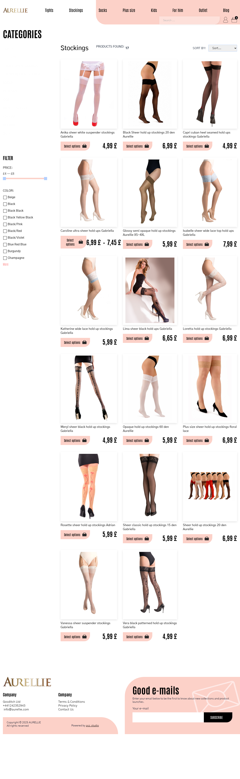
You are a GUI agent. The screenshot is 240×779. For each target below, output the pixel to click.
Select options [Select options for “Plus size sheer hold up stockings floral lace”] (197, 459)
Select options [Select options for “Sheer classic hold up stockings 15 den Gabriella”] (138, 563)
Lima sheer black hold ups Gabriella (147, 343)
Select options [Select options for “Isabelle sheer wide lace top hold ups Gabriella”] (197, 252)
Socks (103, 10)
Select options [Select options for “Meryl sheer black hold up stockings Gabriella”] (74, 459)
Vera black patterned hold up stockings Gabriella (150, 655)
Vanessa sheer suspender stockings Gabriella (83, 655)
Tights (49, 10)
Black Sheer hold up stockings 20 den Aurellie (151, 136)
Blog (226, 10)
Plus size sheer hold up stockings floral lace (204, 447)
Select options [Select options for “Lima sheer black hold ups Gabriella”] (138, 355)
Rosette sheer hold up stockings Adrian (88, 551)
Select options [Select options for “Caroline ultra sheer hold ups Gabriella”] (72, 254)
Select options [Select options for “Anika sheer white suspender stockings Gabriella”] (74, 148)
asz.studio (92, 760)
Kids (154, 10)
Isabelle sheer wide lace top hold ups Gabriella (208, 239)
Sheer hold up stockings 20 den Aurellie (207, 551)
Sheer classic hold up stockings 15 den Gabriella (148, 551)
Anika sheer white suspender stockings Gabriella (85, 136)
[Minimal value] (25, 179)
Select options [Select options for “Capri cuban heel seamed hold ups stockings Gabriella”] (197, 148)
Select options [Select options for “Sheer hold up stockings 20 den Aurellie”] (197, 563)
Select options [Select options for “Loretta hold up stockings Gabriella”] (197, 355)
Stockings (76, 10)
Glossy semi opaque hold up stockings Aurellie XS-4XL (149, 239)
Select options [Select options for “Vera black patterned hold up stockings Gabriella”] (138, 667)
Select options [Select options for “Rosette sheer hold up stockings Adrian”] (74, 563)
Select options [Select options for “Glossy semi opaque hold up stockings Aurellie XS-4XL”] (138, 252)
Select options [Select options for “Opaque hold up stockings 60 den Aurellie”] (138, 459)
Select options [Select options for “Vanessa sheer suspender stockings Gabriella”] (74, 667)
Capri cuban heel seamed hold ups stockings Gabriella (210, 136)
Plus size (129, 10)
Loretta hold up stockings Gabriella (206, 343)
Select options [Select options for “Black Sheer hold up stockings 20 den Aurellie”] (138, 148)
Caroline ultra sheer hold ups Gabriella (85, 239)
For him (177, 10)
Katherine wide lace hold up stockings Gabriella (84, 343)
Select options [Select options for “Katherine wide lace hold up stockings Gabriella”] (74, 355)
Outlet (203, 10)
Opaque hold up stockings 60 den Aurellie (150, 447)
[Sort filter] (222, 48)
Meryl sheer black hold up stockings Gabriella (83, 447)
